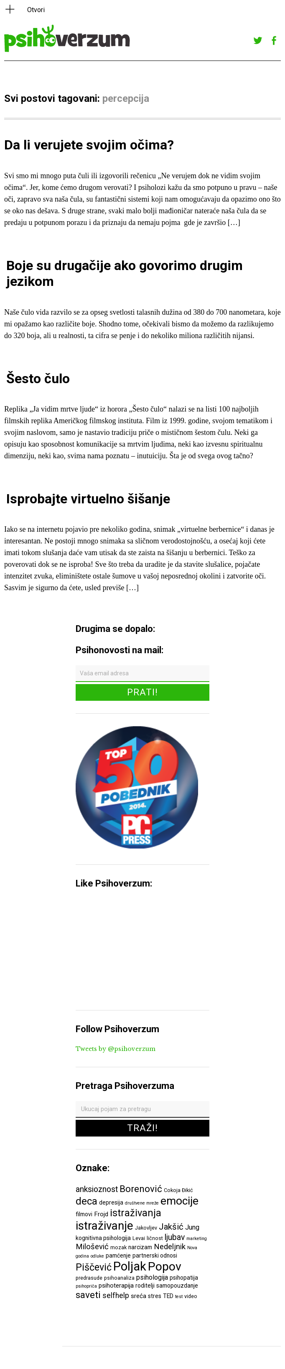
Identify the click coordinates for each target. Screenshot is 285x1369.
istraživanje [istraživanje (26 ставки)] (104, 1226)
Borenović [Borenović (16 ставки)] (141, 1188)
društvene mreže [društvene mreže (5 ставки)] (142, 1203)
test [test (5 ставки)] (179, 1296)
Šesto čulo (38, 378)
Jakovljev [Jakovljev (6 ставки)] (146, 1228)
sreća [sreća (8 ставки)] (138, 1296)
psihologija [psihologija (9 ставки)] (152, 1277)
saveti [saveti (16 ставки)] (88, 1294)
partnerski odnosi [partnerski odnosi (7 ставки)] (154, 1255)
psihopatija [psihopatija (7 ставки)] (184, 1277)
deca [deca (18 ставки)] (86, 1201)
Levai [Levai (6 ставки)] (138, 1238)
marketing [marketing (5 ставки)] (196, 1238)
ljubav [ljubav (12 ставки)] (175, 1237)
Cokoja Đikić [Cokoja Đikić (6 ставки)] (178, 1190)
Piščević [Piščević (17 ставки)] (94, 1267)
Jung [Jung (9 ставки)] (192, 1227)
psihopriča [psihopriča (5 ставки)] (86, 1286)
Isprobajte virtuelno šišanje (88, 499)
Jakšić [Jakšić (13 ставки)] (171, 1227)
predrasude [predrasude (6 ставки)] (89, 1278)
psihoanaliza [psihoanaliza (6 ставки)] (119, 1278)
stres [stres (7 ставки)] (154, 1296)
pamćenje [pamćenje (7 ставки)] (118, 1255)
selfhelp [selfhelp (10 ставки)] (115, 1295)
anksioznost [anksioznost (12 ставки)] (97, 1189)
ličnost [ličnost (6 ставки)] (155, 1238)
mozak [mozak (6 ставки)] (118, 1247)
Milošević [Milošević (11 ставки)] (92, 1246)
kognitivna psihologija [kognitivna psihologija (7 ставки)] (103, 1238)
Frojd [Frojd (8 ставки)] (101, 1214)
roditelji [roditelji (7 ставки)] (145, 1285)
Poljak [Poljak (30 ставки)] (129, 1266)
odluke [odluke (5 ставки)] (97, 1256)
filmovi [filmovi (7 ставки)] (84, 1214)
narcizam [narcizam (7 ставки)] (140, 1247)
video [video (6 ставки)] (190, 1296)
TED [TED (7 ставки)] (168, 1296)
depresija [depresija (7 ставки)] (111, 1202)
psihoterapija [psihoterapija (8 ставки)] (116, 1285)
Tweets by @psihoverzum (115, 1049)
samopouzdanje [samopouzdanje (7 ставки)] (177, 1285)
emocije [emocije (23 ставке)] (179, 1200)
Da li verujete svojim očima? (89, 145)
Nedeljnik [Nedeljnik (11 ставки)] (170, 1246)
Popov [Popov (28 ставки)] (164, 1266)
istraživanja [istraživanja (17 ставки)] (135, 1213)
